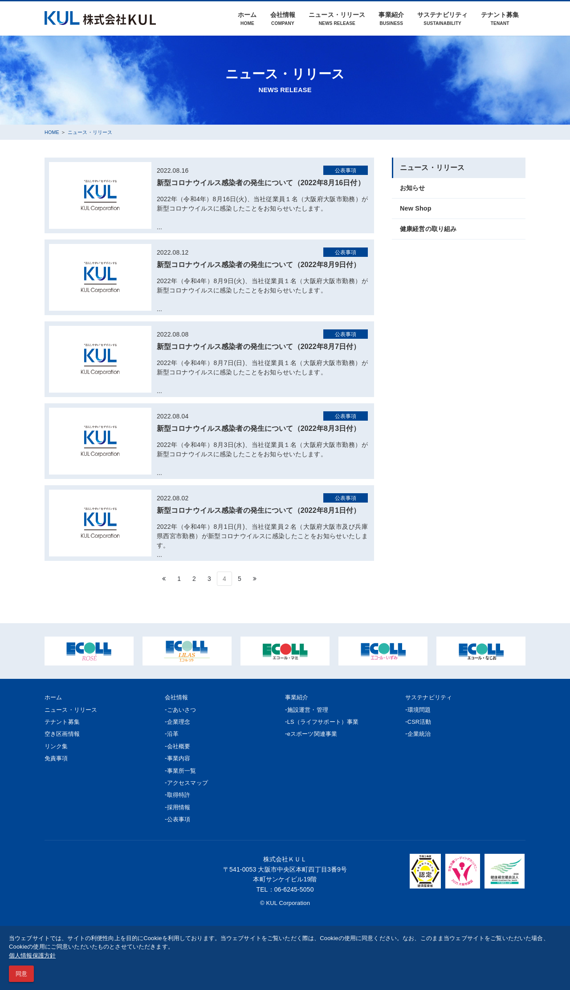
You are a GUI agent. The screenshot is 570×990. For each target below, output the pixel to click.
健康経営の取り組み (430, 230)
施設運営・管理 (309, 709)
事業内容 (179, 758)
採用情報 (179, 807)
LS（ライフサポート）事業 (325, 721)
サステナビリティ (442, 18)
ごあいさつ (183, 709)
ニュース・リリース (337, 18)
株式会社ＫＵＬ (285, 859)
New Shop (416, 209)
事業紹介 (391, 18)
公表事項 (179, 819)
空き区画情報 (63, 733)
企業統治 (420, 733)
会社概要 (179, 746)
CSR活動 (420, 721)
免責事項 (57, 758)
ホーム (247, 18)
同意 (21, 973)
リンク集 (57, 746)
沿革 (173, 733)
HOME (53, 132)
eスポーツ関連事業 (314, 733)
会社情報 (283, 18)
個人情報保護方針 (32, 955)
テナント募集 (500, 18)
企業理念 (179, 721)
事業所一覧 (183, 770)
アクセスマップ (189, 782)
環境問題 (420, 709)
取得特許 (179, 794)
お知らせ (413, 188)
